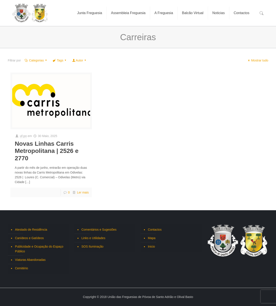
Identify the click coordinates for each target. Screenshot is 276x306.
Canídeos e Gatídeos (29, 238)
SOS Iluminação (92, 246)
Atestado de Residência (31, 229)
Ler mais (83, 192)
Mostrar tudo (257, 60)
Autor (79, 60)
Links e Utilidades (93, 238)
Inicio (151, 246)
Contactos (155, 229)
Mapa (152, 238)
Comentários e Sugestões (99, 229)
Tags (60, 60)
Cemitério (21, 268)
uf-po (23, 136)
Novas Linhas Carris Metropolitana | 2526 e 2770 (47, 151)
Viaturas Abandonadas (30, 259)
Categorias (36, 60)
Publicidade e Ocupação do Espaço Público (39, 249)
